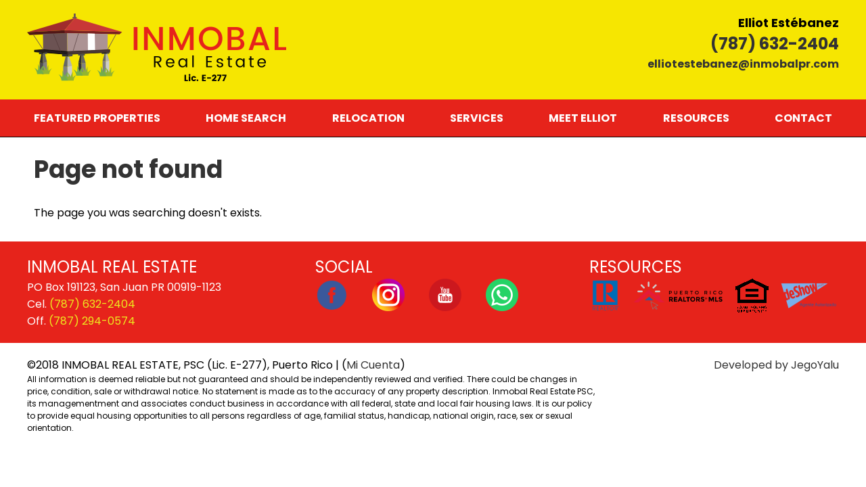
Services (476, 118)
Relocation (368, 118)
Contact (803, 118)
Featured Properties (97, 118)
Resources (696, 118)
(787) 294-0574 (92, 321)
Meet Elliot (583, 118)
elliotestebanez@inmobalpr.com (743, 64)
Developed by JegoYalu (776, 365)
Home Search (246, 118)
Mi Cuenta (373, 365)
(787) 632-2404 (774, 43)
